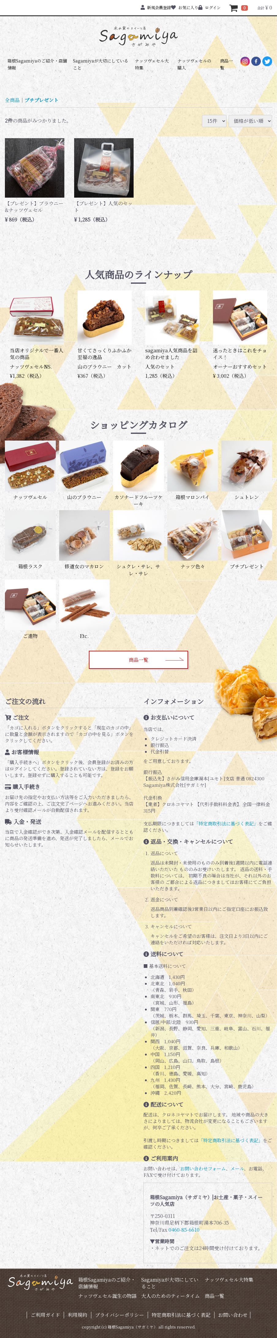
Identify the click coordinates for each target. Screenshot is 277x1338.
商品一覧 (226, 64)
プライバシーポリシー (119, 1314)
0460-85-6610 (184, 1229)
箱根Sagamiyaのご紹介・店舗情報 (37, 64)
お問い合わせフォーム (203, 1168)
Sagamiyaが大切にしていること (100, 64)
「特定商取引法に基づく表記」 (226, 823)
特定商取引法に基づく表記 (181, 1314)
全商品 (12, 100)
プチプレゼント (42, 100)
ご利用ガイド (45, 1314)
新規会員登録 (156, 7)
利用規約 (77, 1314)
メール (237, 1168)
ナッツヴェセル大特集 (152, 64)
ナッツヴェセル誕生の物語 (107, 1295)
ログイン (209, 7)
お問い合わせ (233, 1314)
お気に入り (184, 7)
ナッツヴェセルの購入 (194, 64)
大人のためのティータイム (170, 1295)
